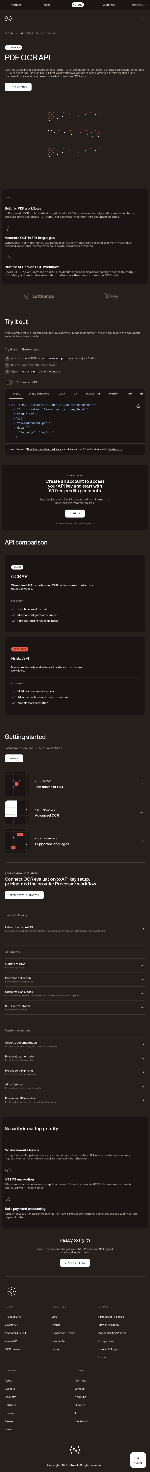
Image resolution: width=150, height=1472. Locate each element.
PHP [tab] (129, 394)
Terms (9, 1421)
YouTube (80, 1397)
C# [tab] (75, 394)
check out (50, 1158)
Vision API (11, 1341)
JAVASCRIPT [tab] (93, 394)
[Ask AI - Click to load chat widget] (138, 1460)
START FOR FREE (75, 1263)
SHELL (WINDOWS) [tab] (39, 394)
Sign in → (90, 523)
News (8, 1429)
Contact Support (109, 1349)
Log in (102, 1357)
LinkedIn (80, 1389)
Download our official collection (44, 449)
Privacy (9, 1413)
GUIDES (14, 758)
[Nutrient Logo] (8, 18)
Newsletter (59, 1341)
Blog (54, 1317)
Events (56, 1325)
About (9, 1381)
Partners (10, 1405)
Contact (80, 1381)
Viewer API (11, 1325)
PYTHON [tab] (113, 394)
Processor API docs (111, 1317)
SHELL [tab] (16, 394)
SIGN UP (75, 513)
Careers (10, 1389)
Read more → (115, 449)
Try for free (18, 87)
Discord (80, 1405)
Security (10, 1397)
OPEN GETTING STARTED (24, 895)
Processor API (14, 1317)
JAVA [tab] (62, 394)
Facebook (81, 1421)
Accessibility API (15, 1333)
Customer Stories (63, 1333)
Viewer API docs (108, 1325)
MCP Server (12, 1349)
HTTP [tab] (143, 394)
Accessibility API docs (112, 1333)
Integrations (106, 1341)
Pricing (56, 1349)
